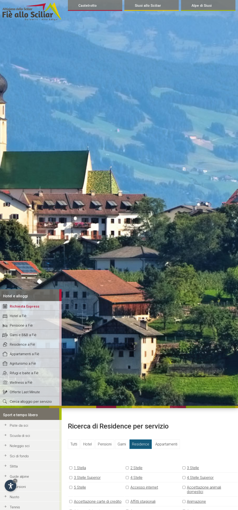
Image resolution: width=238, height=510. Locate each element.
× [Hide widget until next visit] (15, 480)
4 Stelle (136, 477)
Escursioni (18, 487)
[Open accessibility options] (10, 485)
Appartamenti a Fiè (24, 354)
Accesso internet (144, 487)
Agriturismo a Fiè (23, 363)
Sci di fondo (19, 456)
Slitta (14, 466)
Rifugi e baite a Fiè (24, 373)
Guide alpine (19, 476)
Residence (140, 444)
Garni (122, 444)
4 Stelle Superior (200, 477)
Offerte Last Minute (25, 392)
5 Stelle (80, 487)
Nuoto (14, 497)
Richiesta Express (24, 306)
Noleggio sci (20, 446)
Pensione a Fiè (21, 325)
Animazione (196, 501)
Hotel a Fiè (18, 316)
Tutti (73, 444)
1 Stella (80, 468)
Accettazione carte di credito (98, 501)
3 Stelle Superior (87, 477)
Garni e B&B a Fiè (23, 335)
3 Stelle (193, 468)
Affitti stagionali (142, 501)
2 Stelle (136, 468)
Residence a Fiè (22, 344)
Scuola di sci (20, 436)
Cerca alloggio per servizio (31, 402)
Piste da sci (19, 425)
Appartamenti (166, 444)
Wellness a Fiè (21, 382)
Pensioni (105, 444)
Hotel (87, 444)
